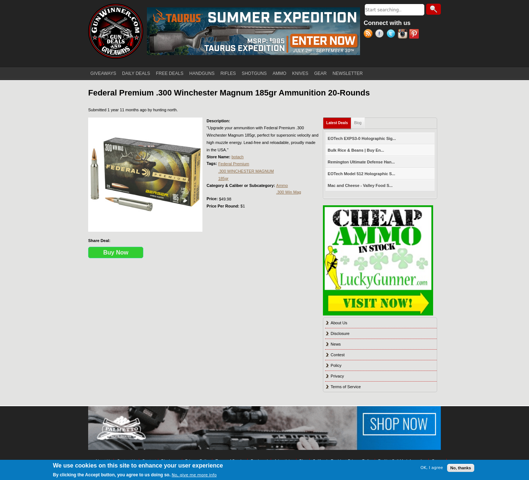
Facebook (380, 34)
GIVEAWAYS (103, 73)
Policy (336, 365)
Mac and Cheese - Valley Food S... (360, 185)
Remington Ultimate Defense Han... (361, 162)
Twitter (392, 34)
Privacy (337, 376)
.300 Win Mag (288, 192)
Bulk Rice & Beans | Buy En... (356, 150)
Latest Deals (338, 121)
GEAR (320, 73)
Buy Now (115, 252)
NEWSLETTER (347, 73)
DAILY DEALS (136, 73)
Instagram (403, 34)
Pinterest (415, 34)
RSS (369, 34)
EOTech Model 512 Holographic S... (361, 174)
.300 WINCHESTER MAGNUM (246, 171)
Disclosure (340, 333)
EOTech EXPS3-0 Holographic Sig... (362, 138)
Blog (357, 123)
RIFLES (228, 73)
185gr (223, 178)
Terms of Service (346, 387)
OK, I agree (432, 467)
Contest (338, 355)
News (336, 344)
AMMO (279, 73)
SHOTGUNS (254, 73)
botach (237, 157)
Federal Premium (233, 164)
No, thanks (460, 468)
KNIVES (300, 73)
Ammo (282, 185)
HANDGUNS (202, 73)
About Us (339, 323)
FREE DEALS (170, 73)
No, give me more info (194, 475)
